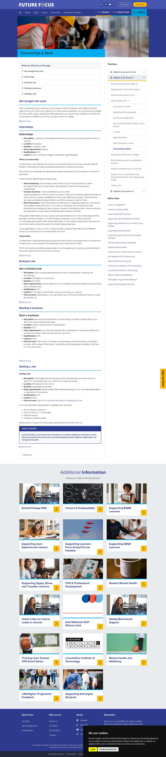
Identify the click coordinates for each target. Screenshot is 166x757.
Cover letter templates (67, 381)
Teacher (139, 12)
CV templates (37, 381)
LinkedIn (81, 720)
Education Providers (72, 12)
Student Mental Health (117, 247)
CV (29, 381)
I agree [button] (92, 749)
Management (35, 194)
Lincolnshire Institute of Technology (123, 270)
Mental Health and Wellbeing (120, 275)
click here (61, 231)
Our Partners (54, 730)
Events (44, 12)
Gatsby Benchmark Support (119, 261)
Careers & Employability (118, 209)
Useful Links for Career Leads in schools (125, 252)
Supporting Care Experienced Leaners (124, 219)
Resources (55, 12)
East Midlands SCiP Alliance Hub (121, 256)
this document (54, 251)
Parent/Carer (121, 12)
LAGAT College (49, 229)
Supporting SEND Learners (119, 231)
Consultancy (57, 206)
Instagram (82, 734)
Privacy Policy (71, 754)
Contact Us (140, 4)
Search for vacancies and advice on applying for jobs (59, 400)
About (27, 12)
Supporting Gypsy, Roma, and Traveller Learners (37, 585)
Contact (52, 735)
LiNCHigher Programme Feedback (122, 280)
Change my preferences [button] (108, 749)
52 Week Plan (27, 730)
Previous (27, 455)
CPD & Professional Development (122, 243)
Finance (47, 206)
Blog (36, 12)
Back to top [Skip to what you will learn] (25, 121)
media (24, 221)
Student (103, 12)
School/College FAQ (116, 205)
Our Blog (25, 721)
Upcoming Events (29, 726)
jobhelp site (32, 298)
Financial (45, 194)
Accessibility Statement (56, 754)
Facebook (82, 725)
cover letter (52, 381)
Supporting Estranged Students (121, 284)
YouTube (82, 730)
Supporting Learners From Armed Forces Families (78, 547)
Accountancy (59, 194)
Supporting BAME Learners (119, 214)
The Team (53, 726)
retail (79, 218)
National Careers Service (71, 423)
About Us (53, 721)
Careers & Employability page (45, 423)
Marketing (67, 206)
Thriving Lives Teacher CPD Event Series (125, 266)
